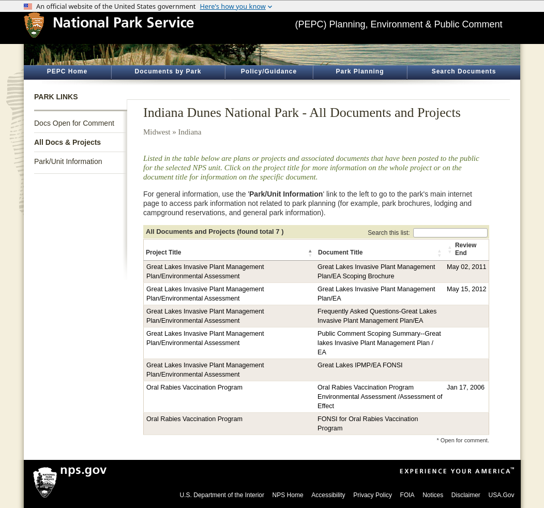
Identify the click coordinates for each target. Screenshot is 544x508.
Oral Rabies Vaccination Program (194, 387)
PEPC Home (67, 71)
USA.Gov (501, 495)
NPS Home (288, 495)
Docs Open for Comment (74, 123)
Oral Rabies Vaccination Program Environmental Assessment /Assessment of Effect (380, 397)
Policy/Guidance (269, 71)
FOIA (407, 495)
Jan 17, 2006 (466, 387)
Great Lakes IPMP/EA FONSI (360, 365)
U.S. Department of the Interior (222, 495)
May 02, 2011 (466, 267)
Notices (432, 495)
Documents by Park (167, 71)
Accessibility (328, 495)
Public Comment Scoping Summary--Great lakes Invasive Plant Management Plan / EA (379, 343)
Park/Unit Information (68, 161)
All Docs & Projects (67, 142)
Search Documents (464, 71)
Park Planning (360, 71)
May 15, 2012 (466, 289)
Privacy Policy (372, 495)
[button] (311, 253)
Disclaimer (465, 495)
